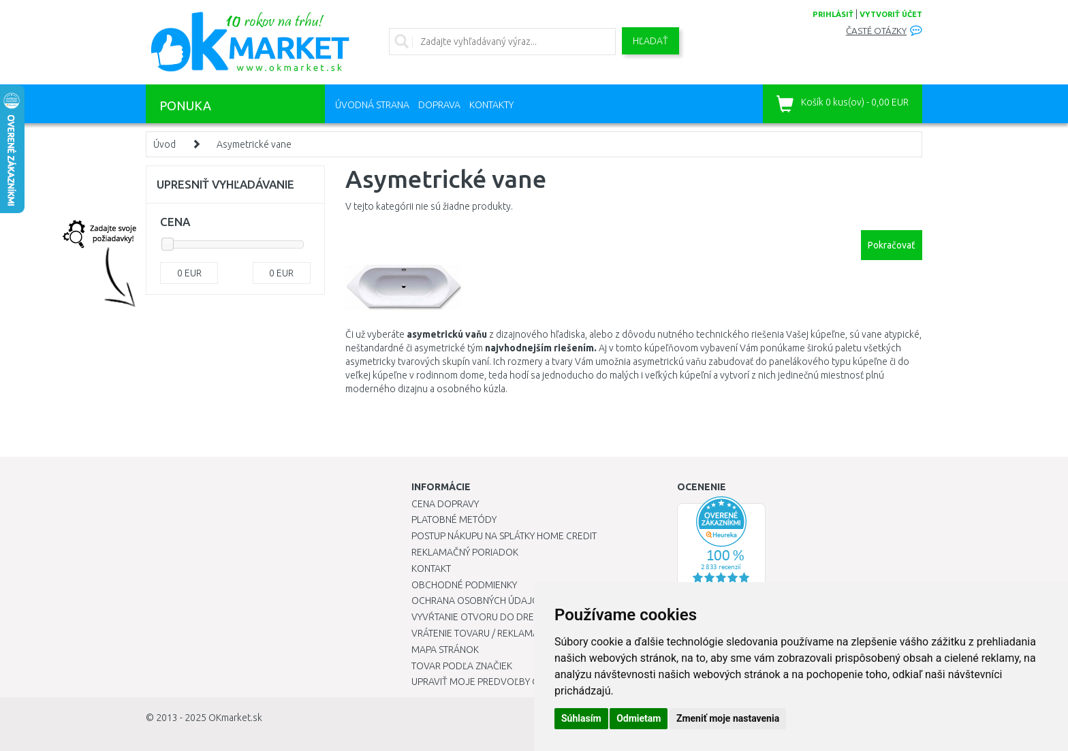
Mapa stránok (445, 649)
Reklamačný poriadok (464, 552)
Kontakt (431, 568)
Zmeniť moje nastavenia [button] (727, 718)
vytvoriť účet (891, 14)
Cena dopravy (445, 503)
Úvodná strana (372, 104)
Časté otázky (876, 31)
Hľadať (650, 40)
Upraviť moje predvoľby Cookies (491, 681)
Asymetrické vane (254, 144)
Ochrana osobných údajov (478, 600)
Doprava (439, 104)
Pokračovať (891, 245)
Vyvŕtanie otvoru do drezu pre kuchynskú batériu (533, 616)
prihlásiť (833, 14)
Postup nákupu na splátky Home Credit (504, 535)
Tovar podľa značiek (461, 665)
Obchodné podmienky (464, 584)
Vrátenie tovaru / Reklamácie (481, 633)
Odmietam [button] (638, 718)
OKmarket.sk (235, 717)
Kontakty (491, 104)
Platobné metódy (454, 519)
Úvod (164, 144)
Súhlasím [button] (581, 718)
